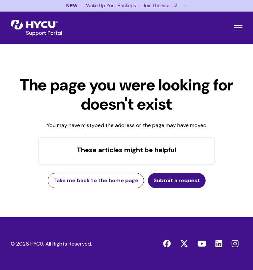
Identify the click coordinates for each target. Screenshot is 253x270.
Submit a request (177, 180)
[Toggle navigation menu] (238, 27)
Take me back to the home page (95, 180)
